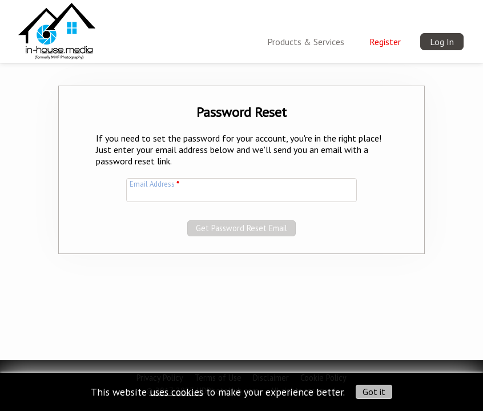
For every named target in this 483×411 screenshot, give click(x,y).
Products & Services (305, 41)
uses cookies (176, 391)
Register (385, 41)
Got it (374, 391)
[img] (56, 29)
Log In (442, 41)
